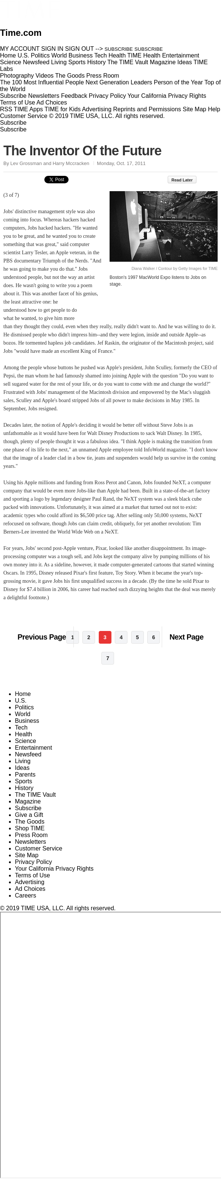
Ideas (22, 776)
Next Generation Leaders (118, 82)
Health (23, 742)
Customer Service (23, 116)
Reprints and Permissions (147, 109)
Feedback (74, 96)
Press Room (31, 843)
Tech (21, 736)
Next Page (186, 645)
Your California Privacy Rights (166, 96)
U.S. (20, 709)
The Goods (29, 830)
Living (23, 769)
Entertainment (33, 756)
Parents (25, 783)
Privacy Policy (107, 96)
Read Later (185, 180)
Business (27, 729)
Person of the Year (178, 82)
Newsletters (44, 96)
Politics (24, 715)
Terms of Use (17, 102)
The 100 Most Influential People (42, 82)
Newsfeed (28, 762)
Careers (25, 904)
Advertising (96, 109)
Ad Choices (55, 102)
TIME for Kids (62, 109)
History (24, 796)
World (23, 722)
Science (25, 749)
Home (23, 702)
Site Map (194, 109)
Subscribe (13, 96)
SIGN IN (52, 49)
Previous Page (42, 645)
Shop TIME (30, 836)
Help (214, 109)
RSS (6, 109)
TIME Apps (28, 109)
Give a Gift (29, 823)
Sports (23, 789)
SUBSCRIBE (119, 49)
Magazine (28, 809)
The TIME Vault (35, 803)
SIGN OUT (79, 49)
